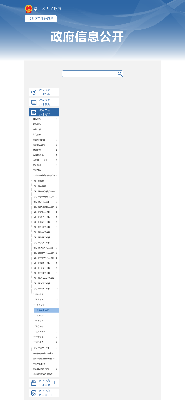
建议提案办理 (39, 145)
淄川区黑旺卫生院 (42, 348)
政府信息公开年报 (48, 382)
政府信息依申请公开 (46, 393)
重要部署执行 (39, 140)
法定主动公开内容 (48, 112)
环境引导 (39, 321)
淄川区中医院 (40, 186)
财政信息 (37, 150)
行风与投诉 (40, 331)
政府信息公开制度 (44, 102)
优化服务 (37, 165)
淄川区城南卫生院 (42, 232)
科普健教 (39, 337)
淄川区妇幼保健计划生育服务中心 (46, 196)
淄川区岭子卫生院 (42, 217)
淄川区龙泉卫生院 (42, 268)
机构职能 (37, 119)
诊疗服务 (39, 326)
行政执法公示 (39, 155)
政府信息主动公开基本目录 (45, 353)
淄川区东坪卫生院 (42, 273)
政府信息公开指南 (44, 92)
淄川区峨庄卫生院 (42, 288)
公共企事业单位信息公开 (44, 175)
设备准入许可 (43, 310)
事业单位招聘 (39, 364)
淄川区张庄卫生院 (42, 227)
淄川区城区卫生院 (42, 237)
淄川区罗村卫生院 (42, 202)
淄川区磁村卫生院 (42, 222)
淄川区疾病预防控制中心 (45, 191)
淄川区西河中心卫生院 (44, 253)
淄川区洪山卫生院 (42, 212)
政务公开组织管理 (41, 369)
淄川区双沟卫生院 (42, 283)
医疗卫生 (37, 170)
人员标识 (41, 305)
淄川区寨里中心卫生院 (44, 248)
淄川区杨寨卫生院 (42, 263)
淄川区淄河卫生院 (42, 242)
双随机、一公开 (40, 160)
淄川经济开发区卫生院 (44, 207)
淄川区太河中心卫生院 (44, 258)
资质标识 (39, 299)
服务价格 (41, 315)
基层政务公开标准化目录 (44, 358)
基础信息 (39, 294)
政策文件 (37, 129)
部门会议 (37, 134)
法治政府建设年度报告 (43, 374)
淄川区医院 (39, 181)
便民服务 (39, 342)
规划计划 (37, 124)
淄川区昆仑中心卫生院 (44, 278)
